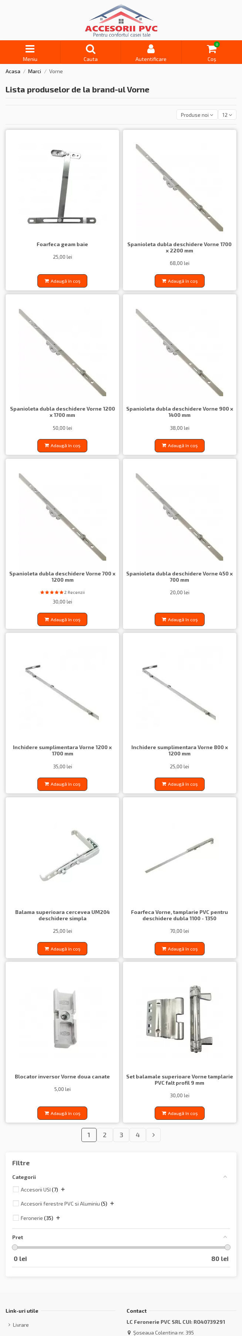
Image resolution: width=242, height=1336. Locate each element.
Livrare (21, 1325)
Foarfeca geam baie (62, 244)
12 (227, 115)
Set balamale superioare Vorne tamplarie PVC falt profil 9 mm (179, 1079)
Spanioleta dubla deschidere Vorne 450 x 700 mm (179, 576)
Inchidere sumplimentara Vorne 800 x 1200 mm (179, 750)
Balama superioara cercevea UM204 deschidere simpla (62, 915)
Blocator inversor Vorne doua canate (62, 1076)
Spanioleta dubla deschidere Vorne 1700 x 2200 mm (179, 247)
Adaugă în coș (62, 281)
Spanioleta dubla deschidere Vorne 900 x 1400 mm (179, 411)
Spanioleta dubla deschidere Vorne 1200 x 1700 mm (62, 411)
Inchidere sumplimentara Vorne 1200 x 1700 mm (62, 750)
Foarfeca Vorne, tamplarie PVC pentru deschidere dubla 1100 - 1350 (179, 915)
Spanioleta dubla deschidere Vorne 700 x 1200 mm (62, 576)
